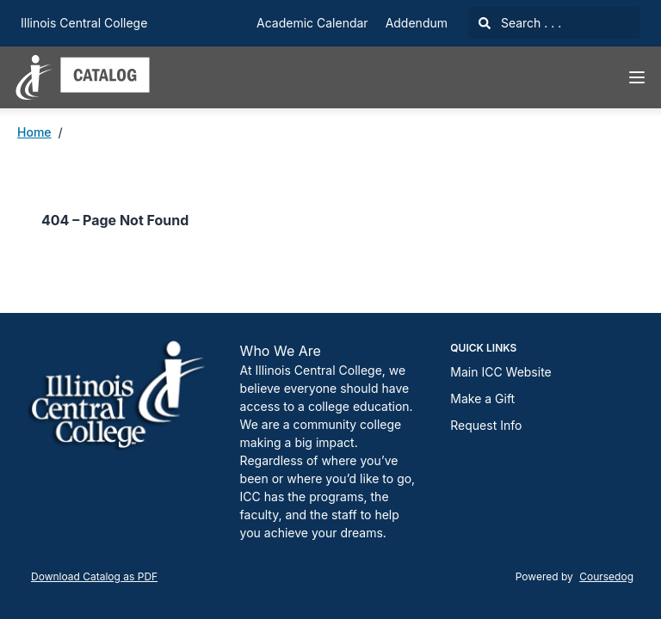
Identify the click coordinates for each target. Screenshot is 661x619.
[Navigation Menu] (637, 77)
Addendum (417, 22)
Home (34, 132)
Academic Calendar (312, 22)
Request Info (486, 425)
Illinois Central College (84, 22)
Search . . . (520, 22)
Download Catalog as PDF (94, 576)
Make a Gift (482, 398)
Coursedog (606, 576)
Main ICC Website (500, 372)
